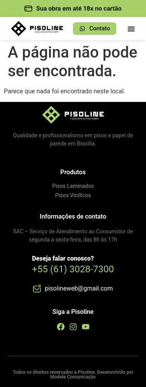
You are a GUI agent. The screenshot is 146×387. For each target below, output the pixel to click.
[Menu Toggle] (131, 29)
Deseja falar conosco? (63, 258)
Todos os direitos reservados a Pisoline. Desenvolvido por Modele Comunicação (72, 374)
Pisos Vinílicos (73, 195)
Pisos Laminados (73, 186)
